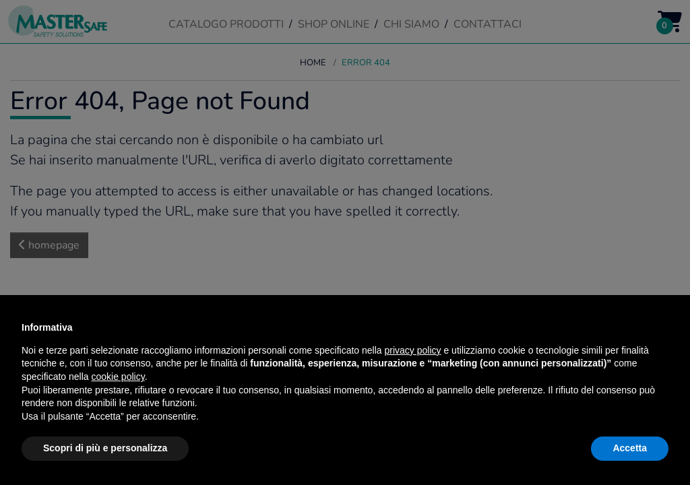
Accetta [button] (630, 448)
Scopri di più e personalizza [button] (105, 448)
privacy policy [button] (413, 350)
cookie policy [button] (118, 376)
